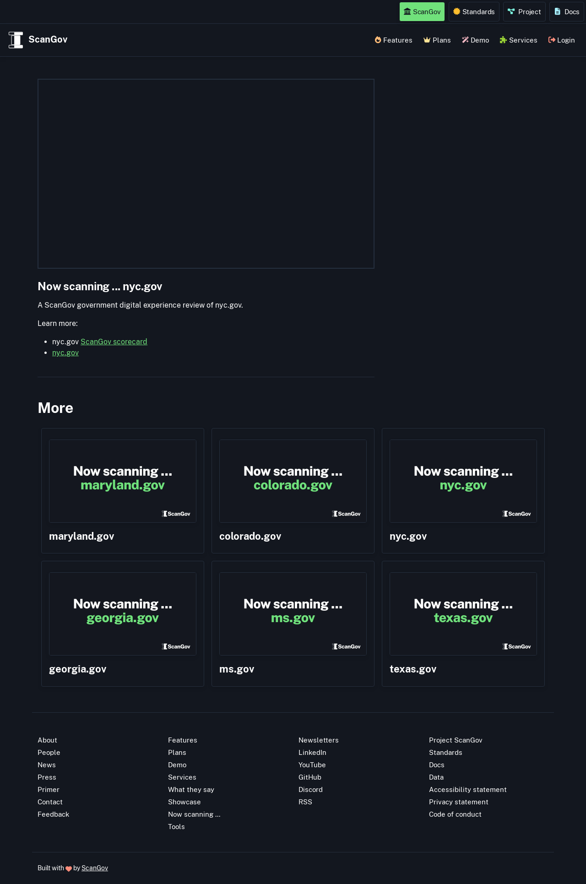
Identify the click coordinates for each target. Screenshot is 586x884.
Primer (49, 789)
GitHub (309, 777)
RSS (305, 801)
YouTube (312, 764)
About (47, 740)
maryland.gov (81, 536)
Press (47, 777)
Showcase (184, 801)
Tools (176, 826)
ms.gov (236, 669)
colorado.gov (250, 536)
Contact (50, 801)
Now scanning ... (194, 814)
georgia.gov (77, 669)
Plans (436, 40)
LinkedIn (312, 752)
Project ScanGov (456, 740)
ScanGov (422, 11)
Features (393, 40)
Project (524, 11)
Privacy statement (458, 801)
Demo (475, 40)
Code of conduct (455, 814)
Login (561, 40)
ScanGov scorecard (114, 341)
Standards (474, 11)
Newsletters (318, 740)
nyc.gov (65, 352)
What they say (191, 789)
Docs (567, 11)
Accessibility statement (468, 789)
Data (436, 777)
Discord (310, 789)
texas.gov (413, 669)
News (47, 764)
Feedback (53, 814)
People (49, 752)
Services (518, 40)
